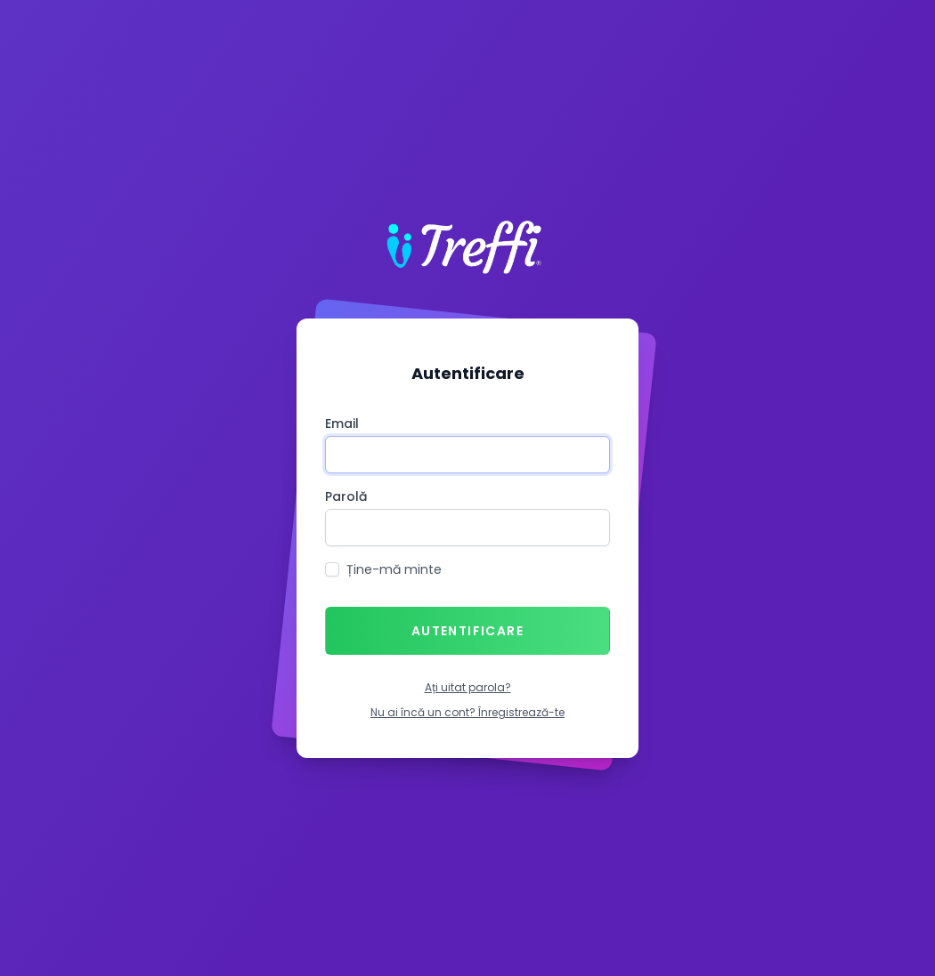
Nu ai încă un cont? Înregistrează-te (467, 712)
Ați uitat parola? (468, 687)
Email (342, 423)
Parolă (346, 496)
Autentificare (467, 631)
